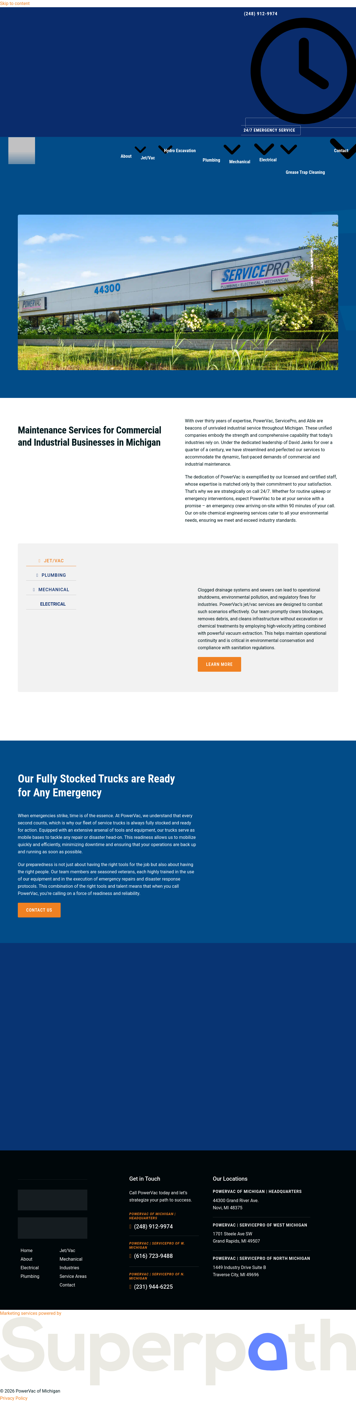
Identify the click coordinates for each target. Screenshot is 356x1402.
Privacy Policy (14, 1398)
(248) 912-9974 (261, 13)
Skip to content (15, 3)
